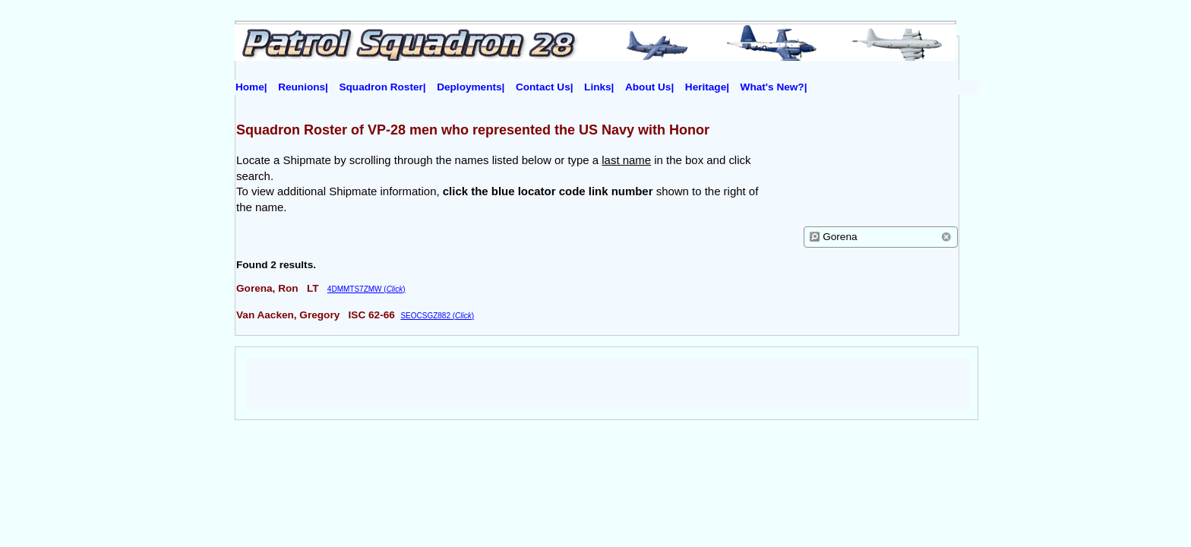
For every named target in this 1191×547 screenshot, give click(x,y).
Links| (599, 87)
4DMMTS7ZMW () (366, 289)
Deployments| (470, 87)
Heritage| (707, 87)
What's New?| (774, 87)
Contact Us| (544, 87)
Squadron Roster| (383, 87)
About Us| (649, 87)
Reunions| (303, 87)
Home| (251, 87)
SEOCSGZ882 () (437, 315)
